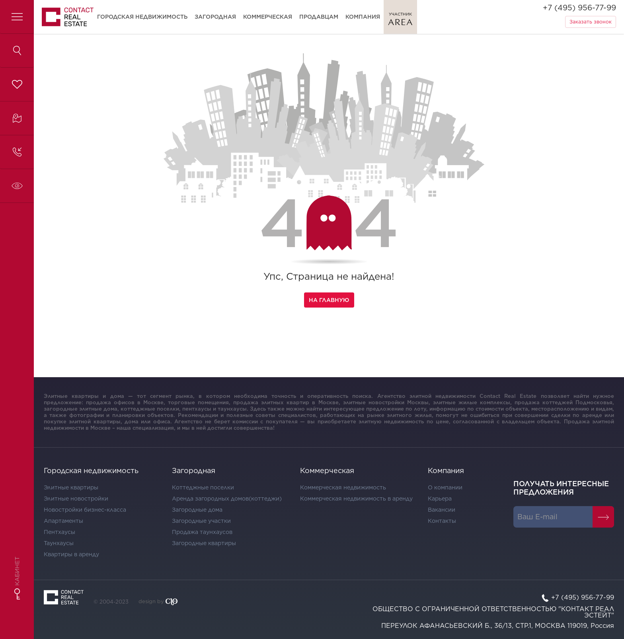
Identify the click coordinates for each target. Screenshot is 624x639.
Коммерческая (267, 17)
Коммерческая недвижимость (343, 487)
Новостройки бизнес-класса (85, 510)
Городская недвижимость (142, 17)
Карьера (440, 498)
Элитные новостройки (76, 498)
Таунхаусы (59, 543)
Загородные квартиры (204, 543)
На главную (329, 300)
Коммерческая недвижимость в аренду (356, 498)
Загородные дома (197, 510)
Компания (362, 17)
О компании (445, 487)
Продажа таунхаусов (202, 532)
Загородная (215, 17)
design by (157, 601)
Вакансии (441, 510)
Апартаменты (63, 521)
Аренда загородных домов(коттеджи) (227, 498)
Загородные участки (201, 521)
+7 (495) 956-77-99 (579, 7)
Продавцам (318, 17)
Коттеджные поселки (203, 487)
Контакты (442, 521)
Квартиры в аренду (71, 554)
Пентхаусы (59, 532)
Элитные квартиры (71, 487)
